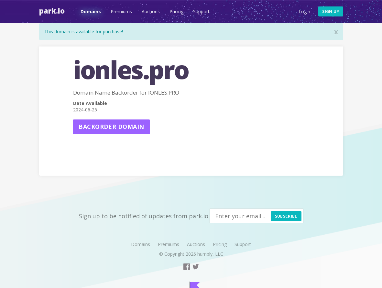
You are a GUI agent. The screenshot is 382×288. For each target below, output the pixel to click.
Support (201, 11)
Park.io (52, 10)
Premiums (121, 11)
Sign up (330, 11)
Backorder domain (111, 126)
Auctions (151, 11)
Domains (91, 11)
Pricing (176, 11)
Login (304, 11)
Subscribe (286, 216)
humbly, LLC (210, 254)
